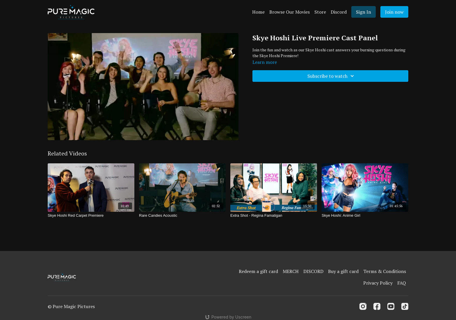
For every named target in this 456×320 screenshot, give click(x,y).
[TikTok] (404, 306)
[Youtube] (390, 306)
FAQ (401, 283)
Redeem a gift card (258, 271)
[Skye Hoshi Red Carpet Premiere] (91, 215)
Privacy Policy (378, 283)
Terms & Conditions (384, 271)
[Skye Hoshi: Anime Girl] (365, 215)
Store (320, 12)
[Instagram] (362, 306)
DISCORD (313, 271)
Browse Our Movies (289, 12)
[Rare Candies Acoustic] (182, 215)
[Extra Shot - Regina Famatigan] (273, 215)
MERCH (291, 271)
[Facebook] (376, 306)
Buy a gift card (343, 271)
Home (258, 12)
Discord (339, 12)
